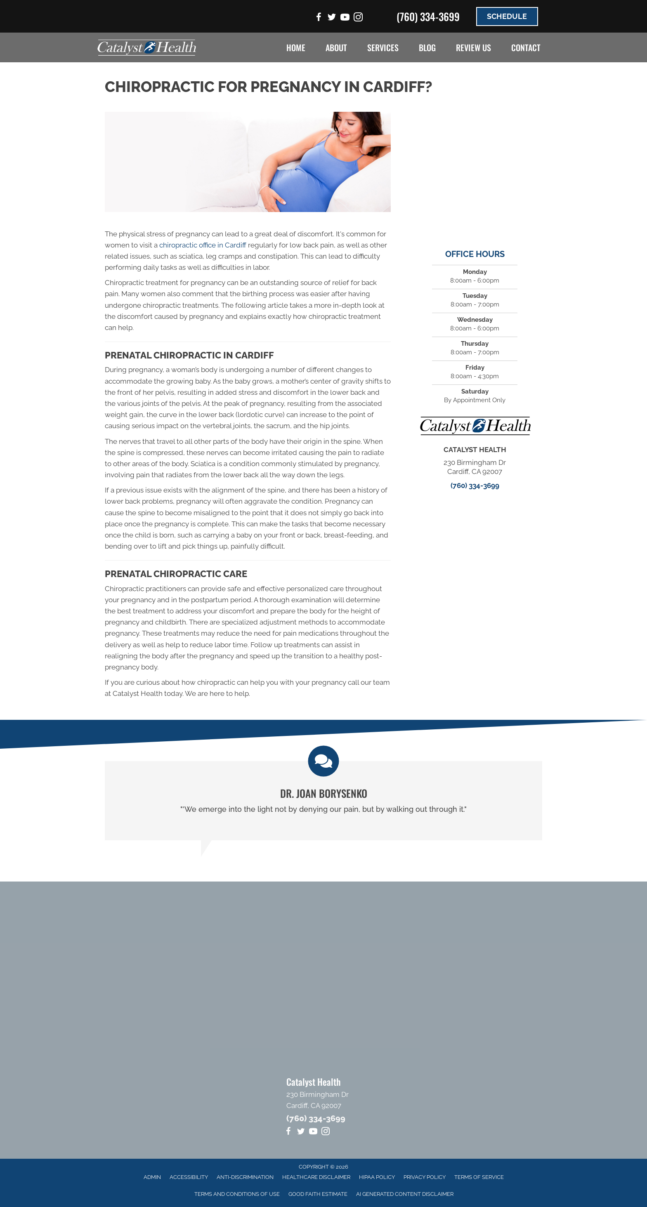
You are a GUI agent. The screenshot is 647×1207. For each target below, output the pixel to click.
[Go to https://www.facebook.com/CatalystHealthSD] (318, 18)
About (336, 47)
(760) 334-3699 (428, 16)
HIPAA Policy (377, 1177)
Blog (427, 47)
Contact (526, 47)
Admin (152, 1177)
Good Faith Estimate (317, 1194)
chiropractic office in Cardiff (202, 245)
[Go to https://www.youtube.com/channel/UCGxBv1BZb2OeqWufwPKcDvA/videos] (344, 18)
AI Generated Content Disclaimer (404, 1194)
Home (295, 47)
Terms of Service (479, 1177)
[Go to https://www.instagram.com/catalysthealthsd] (358, 18)
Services (383, 47)
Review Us (473, 47)
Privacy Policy (425, 1177)
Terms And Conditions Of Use (237, 1194)
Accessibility (189, 1177)
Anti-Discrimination (245, 1177)
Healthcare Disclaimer (316, 1177)
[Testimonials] (323, 800)
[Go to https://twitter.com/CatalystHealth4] (331, 18)
